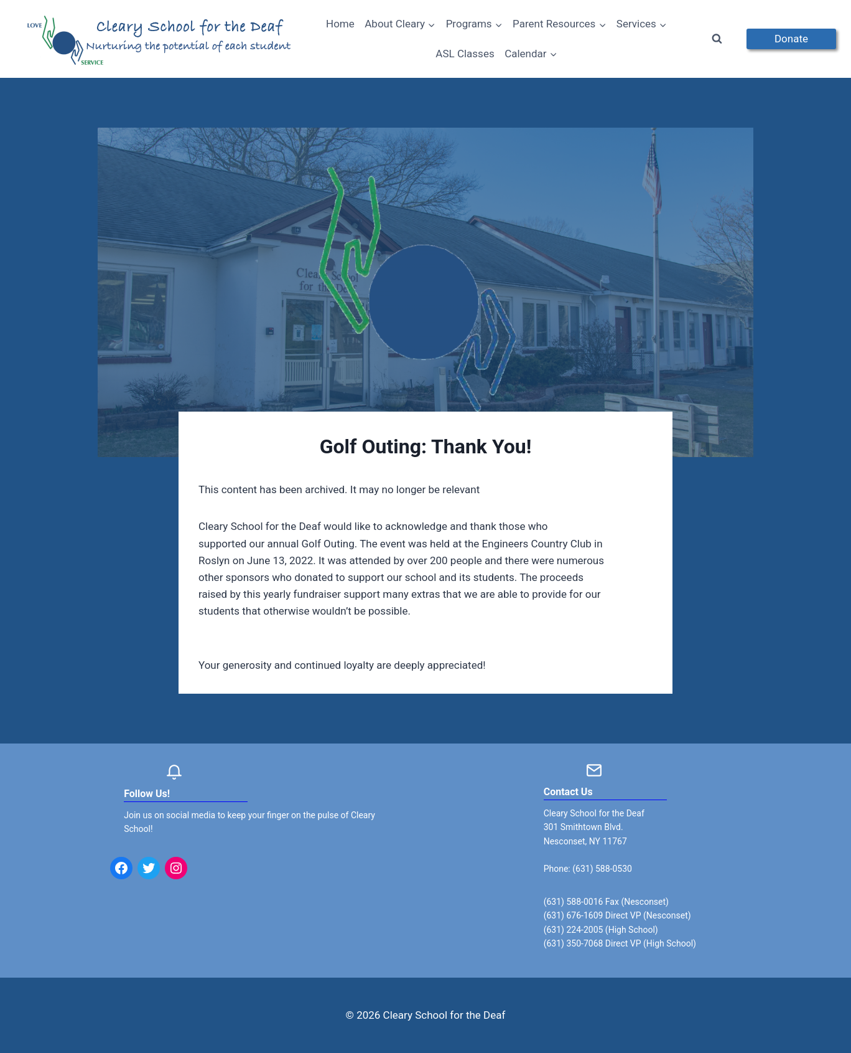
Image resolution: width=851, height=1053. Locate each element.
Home (340, 23)
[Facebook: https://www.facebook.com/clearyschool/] (121, 868)
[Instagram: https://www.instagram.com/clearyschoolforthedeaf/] (176, 868)
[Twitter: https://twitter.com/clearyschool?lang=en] (148, 868)
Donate (791, 38)
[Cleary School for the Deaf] (159, 47)
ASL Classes (464, 53)
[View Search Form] (717, 39)
